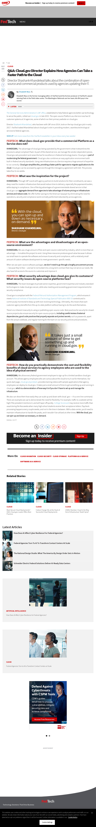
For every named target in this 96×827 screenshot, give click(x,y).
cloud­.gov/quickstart (29, 382)
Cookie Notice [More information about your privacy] (72, 817)
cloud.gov (35, 116)
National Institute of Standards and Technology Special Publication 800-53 (42, 298)
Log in (91, 21)
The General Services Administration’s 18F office (26, 113)
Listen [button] (13, 107)
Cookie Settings (47, 822)
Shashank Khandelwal (23, 124)
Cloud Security (44, 456)
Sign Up (80, 3)
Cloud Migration (28, 456)
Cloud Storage (60, 456)
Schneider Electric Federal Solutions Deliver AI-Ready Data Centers (42, 563)
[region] (48, 818)
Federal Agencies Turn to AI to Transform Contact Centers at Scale (42, 543)
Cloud (9, 63)
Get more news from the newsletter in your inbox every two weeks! (41, 136)
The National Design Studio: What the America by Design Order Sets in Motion (47, 553)
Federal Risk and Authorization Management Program (54, 295)
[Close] (92, 813)
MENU (23, 22)
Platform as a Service (78, 456)
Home (3, 63)
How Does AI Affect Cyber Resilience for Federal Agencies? (38, 533)
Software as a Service (30, 461)
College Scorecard (61, 403)
